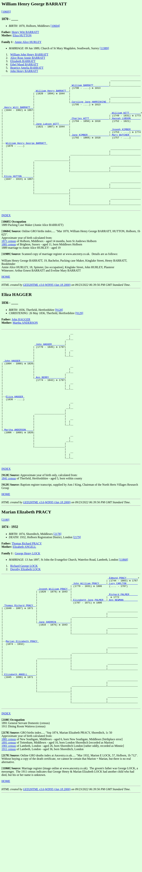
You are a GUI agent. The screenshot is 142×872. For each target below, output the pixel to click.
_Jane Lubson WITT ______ (51, 133)
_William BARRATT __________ (89, 86)
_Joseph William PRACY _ (53, 643)
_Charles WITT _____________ (89, 126)
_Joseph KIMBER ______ (126, 139)
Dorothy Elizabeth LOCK (25, 621)
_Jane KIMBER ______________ (89, 146)
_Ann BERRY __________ (49, 412)
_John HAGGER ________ (49, 372)
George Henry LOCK (27, 605)
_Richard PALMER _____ (123, 650)
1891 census (8, 820)
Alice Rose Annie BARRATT (27, 57)
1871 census (8, 267)
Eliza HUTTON (22, 35)
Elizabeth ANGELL (24, 598)
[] (6, 247)
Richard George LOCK (24, 617)
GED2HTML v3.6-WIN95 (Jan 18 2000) (47, 310)
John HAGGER (21, 345)
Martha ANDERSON (25, 348)
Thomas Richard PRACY (27, 595)
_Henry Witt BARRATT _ (18, 113)
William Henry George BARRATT (26, 156)
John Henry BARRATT (24, 71)
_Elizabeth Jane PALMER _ (89, 656)
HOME (5, 302)
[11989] (104, 48)
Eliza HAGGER (15, 435)
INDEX (6, 241)
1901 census (8, 823)
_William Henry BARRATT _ (51, 93)
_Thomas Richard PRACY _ (19, 663)
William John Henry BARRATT (29, 54)
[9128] (59, 335)
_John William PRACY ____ (89, 636)
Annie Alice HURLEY (28, 42)
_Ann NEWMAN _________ (123, 656)
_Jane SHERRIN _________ (53, 683)
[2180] (5, 571)
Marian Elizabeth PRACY (22, 706)
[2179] (77, 589)
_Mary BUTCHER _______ (126, 146)
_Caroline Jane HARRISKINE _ (89, 106)
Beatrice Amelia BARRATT (26, 67)
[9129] (79, 339)
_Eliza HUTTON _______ (18, 196)
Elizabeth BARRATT (23, 61)
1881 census (8, 270)
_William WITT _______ (126, 119)
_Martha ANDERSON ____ (18, 475)
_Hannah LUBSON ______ (126, 126)
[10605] (6, 11)
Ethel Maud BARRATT (24, 64)
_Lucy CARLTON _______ (123, 636)
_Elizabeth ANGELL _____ (19, 746)
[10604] (55, 25)
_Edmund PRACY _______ (123, 630)
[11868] (123, 611)
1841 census (8, 530)
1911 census (8, 826)
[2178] (57, 585)
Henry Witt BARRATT (25, 32)
